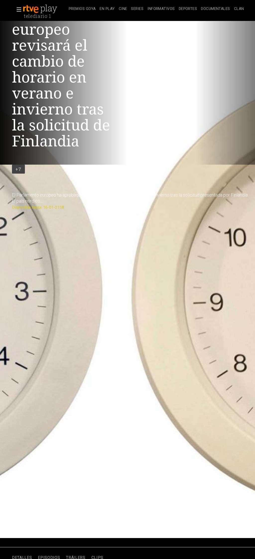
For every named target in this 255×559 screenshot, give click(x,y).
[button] (17, 9)
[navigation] (156, 9)
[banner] (45, 9)
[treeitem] (82, 9)
